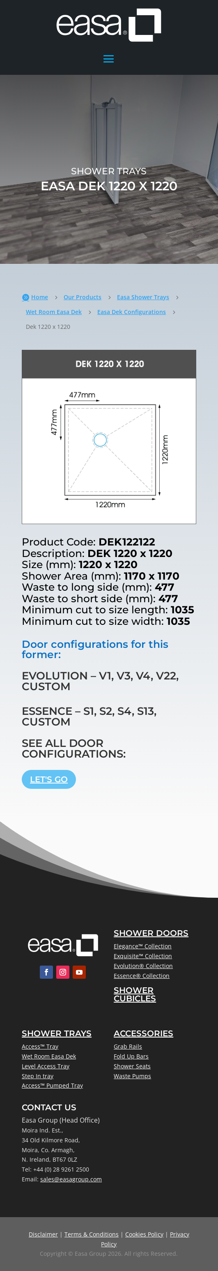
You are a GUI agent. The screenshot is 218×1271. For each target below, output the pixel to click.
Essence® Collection (142, 976)
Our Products (82, 297)
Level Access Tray (45, 1066)
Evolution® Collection (143, 966)
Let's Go (49, 779)
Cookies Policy (144, 1234)
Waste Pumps (132, 1076)
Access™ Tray (40, 1046)
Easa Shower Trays (143, 297)
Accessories (143, 1033)
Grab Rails (128, 1046)
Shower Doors (151, 933)
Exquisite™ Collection (143, 956)
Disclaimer (43, 1234)
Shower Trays (57, 1033)
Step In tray (37, 1076)
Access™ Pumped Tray (52, 1085)
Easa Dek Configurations (131, 312)
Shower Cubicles (135, 994)
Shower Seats (132, 1066)
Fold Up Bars (131, 1056)
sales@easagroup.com (71, 1179)
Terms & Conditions (91, 1234)
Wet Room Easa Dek (54, 312)
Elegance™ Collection (143, 946)
